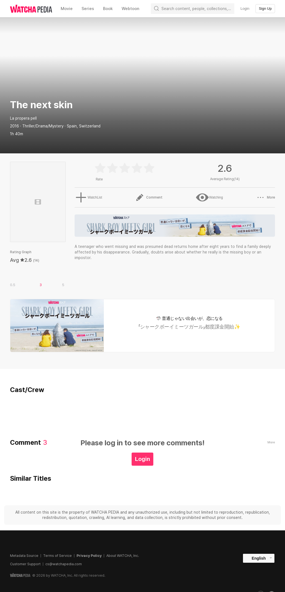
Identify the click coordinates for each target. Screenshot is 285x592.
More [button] (265, 197)
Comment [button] (148, 197)
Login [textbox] (244, 8)
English (259, 558)
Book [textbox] (108, 8)
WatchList (87, 197)
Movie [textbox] (67, 8)
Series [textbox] (88, 8)
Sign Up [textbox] (265, 8)
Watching (209, 197)
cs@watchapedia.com (63, 564)
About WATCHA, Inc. (122, 556)
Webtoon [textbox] (130, 8)
